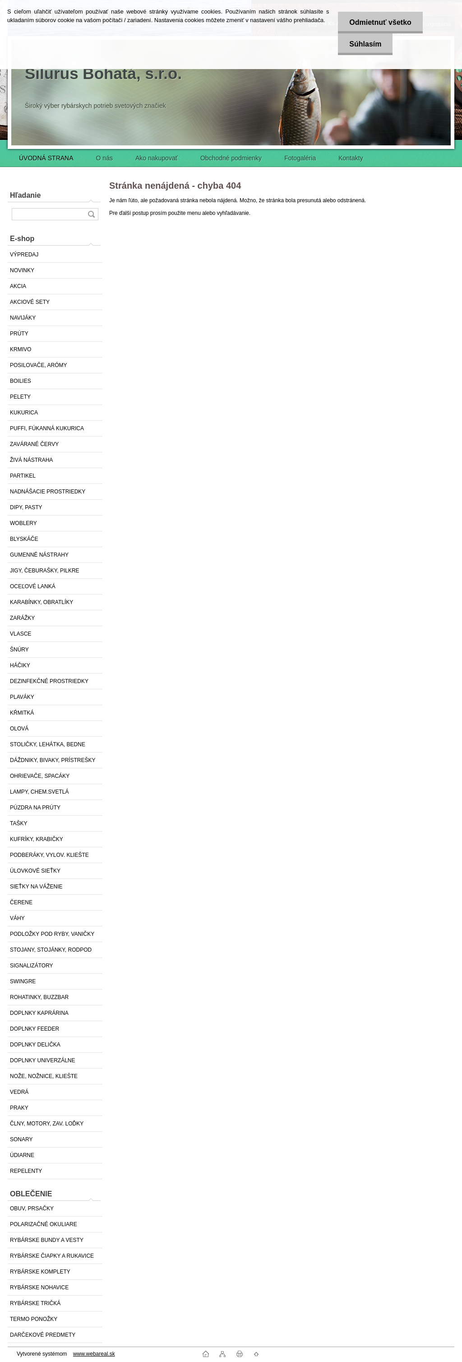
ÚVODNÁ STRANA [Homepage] (46, 158)
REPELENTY (26, 1171)
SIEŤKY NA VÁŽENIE (36, 886)
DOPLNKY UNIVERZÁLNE (42, 1060)
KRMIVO (20, 349)
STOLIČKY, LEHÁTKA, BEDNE (47, 744)
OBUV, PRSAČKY (32, 1208)
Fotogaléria (300, 158)
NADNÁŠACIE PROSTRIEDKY (47, 491)
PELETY (20, 397)
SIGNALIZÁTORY (31, 965)
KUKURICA (24, 412)
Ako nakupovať (156, 158)
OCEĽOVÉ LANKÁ (32, 586)
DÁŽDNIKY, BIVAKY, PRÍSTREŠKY (52, 760)
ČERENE (21, 902)
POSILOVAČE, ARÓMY (38, 365)
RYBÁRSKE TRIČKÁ (35, 1303)
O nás (104, 158)
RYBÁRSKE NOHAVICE (39, 1287)
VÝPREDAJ (24, 254)
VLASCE (20, 634)
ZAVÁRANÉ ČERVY (34, 444)
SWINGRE (23, 981)
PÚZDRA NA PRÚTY (35, 807)
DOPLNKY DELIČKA (35, 1044)
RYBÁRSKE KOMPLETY (40, 1272)
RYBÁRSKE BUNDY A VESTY (46, 1240)
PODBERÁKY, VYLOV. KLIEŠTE (49, 855)
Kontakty (350, 158)
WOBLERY (23, 523)
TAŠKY (18, 823)
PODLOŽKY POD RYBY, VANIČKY (52, 934)
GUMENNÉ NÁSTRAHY (39, 555)
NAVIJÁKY (23, 318)
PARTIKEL (23, 476)
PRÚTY (19, 333)
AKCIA (18, 286)
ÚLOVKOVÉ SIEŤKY (35, 871)
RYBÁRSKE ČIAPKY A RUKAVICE (52, 1256)
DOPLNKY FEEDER (34, 1029)
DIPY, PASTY (26, 507)
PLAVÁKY (22, 697)
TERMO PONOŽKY (33, 1319)
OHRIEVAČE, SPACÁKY (39, 776)
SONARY (21, 1139)
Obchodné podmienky (231, 158)
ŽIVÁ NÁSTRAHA (31, 460)
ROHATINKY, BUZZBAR (39, 997)
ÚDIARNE (22, 1155)
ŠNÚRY (19, 649)
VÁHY (17, 918)
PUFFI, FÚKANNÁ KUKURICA (47, 428)
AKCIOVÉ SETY (30, 302)
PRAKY (19, 1108)
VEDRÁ (19, 1092)
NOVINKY (22, 270)
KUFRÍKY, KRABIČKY (36, 839)
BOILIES (20, 381)
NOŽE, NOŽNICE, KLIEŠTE (44, 1076)
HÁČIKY (20, 665)
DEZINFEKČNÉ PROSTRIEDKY (49, 681)
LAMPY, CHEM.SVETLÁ (39, 792)
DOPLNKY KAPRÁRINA (39, 1013)
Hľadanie (25, 195)
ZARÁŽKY (22, 618)
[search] (91, 214)
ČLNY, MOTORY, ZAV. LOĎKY (46, 1123)
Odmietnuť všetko (380, 22)
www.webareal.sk (94, 1354)
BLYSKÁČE (24, 539)
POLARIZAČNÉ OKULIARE (43, 1224)
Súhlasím (365, 44)
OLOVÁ (19, 728)
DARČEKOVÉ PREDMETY (42, 1335)
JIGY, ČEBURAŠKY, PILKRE (44, 570)
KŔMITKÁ (22, 713)
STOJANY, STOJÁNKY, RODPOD (51, 950)
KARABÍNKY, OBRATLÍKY (41, 602)
